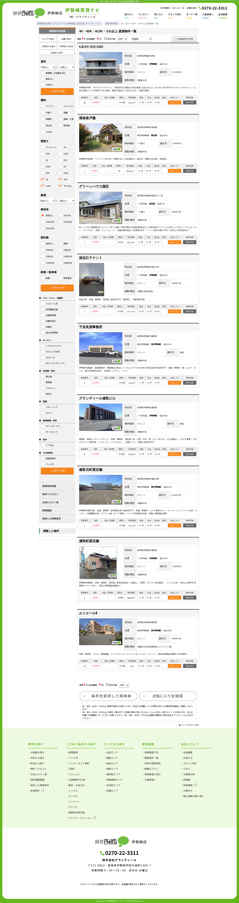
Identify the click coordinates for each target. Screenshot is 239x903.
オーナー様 (192, 16)
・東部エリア (111, 763)
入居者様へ (208, 16)
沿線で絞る (66, 38)
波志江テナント (90, 258)
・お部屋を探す (36, 752)
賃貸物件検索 (49, 486)
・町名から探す (36, 763)
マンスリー (143, 16)
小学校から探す (48, 46)
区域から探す (57, 52)
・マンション (73, 774)
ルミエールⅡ (88, 613)
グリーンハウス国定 (94, 186)
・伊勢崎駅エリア (113, 779)
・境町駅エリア (112, 774)
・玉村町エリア (112, 785)
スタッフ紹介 (174, 16)
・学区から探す (36, 757)
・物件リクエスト (37, 768)
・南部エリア (111, 768)
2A (84, 666)
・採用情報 (189, 785)
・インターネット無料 (77, 763)
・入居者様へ (149, 779)
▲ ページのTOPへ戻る (189, 724)
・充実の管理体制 (151, 763)
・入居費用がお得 (75, 779)
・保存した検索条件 (38, 785)
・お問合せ (187, 790)
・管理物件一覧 (150, 757)
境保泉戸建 (87, 118)
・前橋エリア (111, 790)
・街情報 (185, 779)
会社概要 (222, 16)
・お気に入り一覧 (37, 774)
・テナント (72, 806)
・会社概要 (187, 752)
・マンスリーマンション (81, 817)
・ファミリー (73, 801)
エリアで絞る (48, 38)
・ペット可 (72, 757)
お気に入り (174, 102)
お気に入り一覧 (50, 502)
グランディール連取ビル (97, 398)
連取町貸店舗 (89, 541)
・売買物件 (36, 790)
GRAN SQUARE (91, 47)
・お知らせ (187, 757)
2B (84, 102)
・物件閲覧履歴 (36, 779)
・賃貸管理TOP (150, 752)
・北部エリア (111, 752)
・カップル (72, 796)
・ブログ (185, 768)
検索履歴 (47, 510)
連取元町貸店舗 (90, 469)
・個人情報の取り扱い (192, 796)
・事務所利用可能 (75, 812)
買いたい (158, 16)
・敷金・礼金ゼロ (75, 785)
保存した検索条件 (51, 518)
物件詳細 (189, 102)
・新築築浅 (72, 752)
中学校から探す (66, 46)
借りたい (128, 16)
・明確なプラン (150, 768)
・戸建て (71, 768)
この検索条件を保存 (184, 38)
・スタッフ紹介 (189, 763)
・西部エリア (111, 757)
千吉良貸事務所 (90, 327)
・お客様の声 (188, 774)
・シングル (72, 790)
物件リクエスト (50, 494)
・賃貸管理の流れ (151, 774)
